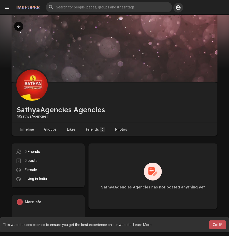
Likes (71, 129)
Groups (50, 129)
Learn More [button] (142, 225)
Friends (95, 129)
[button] (109, 7)
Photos (121, 129)
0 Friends (32, 151)
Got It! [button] (217, 225)
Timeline (26, 129)
